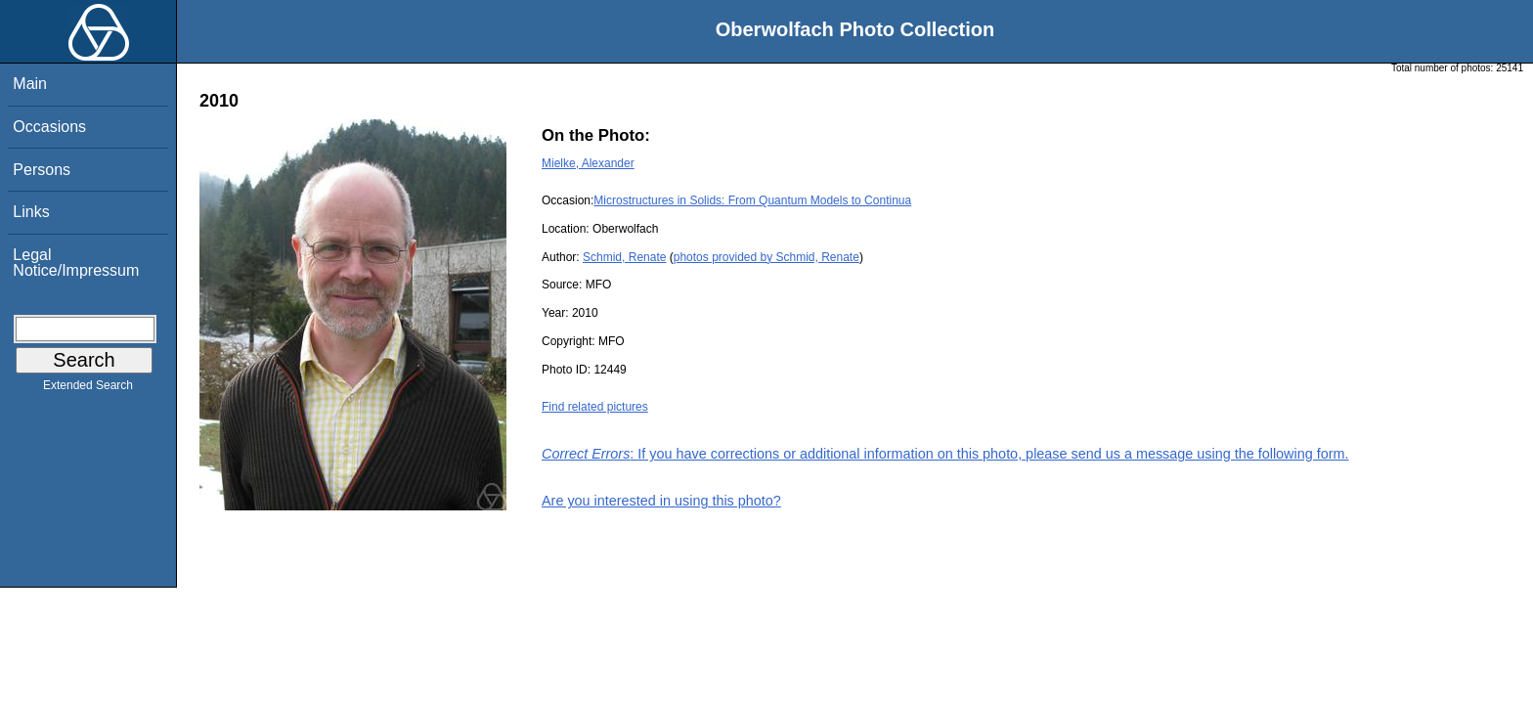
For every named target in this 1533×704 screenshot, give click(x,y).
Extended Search (88, 389)
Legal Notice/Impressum (76, 262)
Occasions (49, 126)
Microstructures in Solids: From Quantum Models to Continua (752, 200)
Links (31, 211)
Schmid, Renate (624, 257)
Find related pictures (595, 407)
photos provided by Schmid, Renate (766, 257)
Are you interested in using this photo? (661, 500)
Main (30, 83)
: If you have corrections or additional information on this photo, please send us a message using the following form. (945, 454)
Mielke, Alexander (588, 163)
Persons (41, 169)
